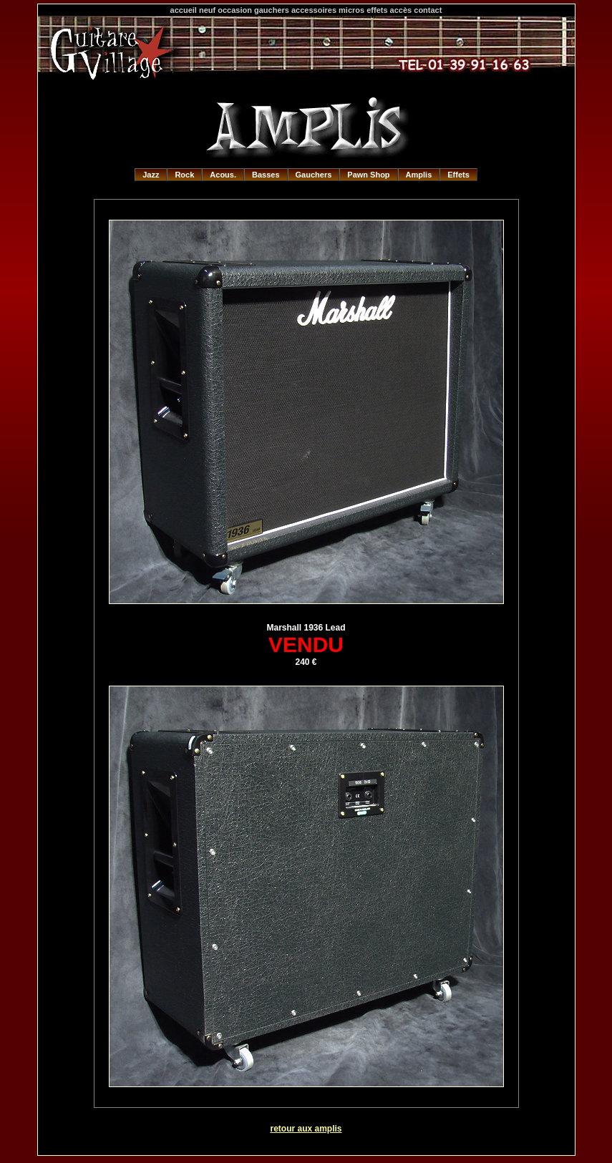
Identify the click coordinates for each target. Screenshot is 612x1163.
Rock (184, 174)
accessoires (313, 10)
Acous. (223, 174)
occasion (235, 10)
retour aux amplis (305, 1129)
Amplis (419, 174)
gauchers (271, 10)
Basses (266, 174)
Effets (458, 174)
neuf (207, 10)
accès (401, 10)
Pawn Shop (368, 174)
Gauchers (314, 174)
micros (351, 10)
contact (428, 10)
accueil (183, 10)
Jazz (150, 174)
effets (376, 10)
